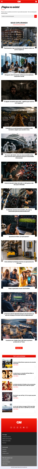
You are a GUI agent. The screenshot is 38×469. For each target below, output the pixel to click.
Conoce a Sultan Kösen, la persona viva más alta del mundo (24, 363)
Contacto (4, 451)
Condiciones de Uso (6, 436)
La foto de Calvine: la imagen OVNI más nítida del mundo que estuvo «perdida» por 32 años (24, 407)
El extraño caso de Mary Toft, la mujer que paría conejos (24, 396)
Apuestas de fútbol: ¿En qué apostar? (19, 236)
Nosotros (4, 449)
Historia (16, 398)
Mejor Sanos (5, 463)
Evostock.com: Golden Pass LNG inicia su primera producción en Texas (19, 341)
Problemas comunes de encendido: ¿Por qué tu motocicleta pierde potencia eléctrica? (19, 210)
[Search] (35, 16)
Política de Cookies (6, 440)
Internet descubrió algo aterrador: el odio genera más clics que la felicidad (19, 183)
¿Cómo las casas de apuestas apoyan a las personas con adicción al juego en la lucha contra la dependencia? (19, 314)
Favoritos (4, 442)
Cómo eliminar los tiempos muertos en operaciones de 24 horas (19, 262)
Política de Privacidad (6, 438)
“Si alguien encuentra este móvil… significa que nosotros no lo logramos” (19, 102)
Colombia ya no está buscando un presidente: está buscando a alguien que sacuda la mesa (19, 129)
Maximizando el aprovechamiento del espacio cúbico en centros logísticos (19, 48)
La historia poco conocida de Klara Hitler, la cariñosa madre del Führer (23, 374)
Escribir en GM (5, 453)
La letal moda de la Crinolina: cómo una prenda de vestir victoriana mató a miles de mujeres (24, 385)
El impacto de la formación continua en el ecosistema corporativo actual (19, 75)
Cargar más (19, 348)
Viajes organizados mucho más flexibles (19, 288)
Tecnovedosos (5, 459)
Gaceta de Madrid (6, 461)
